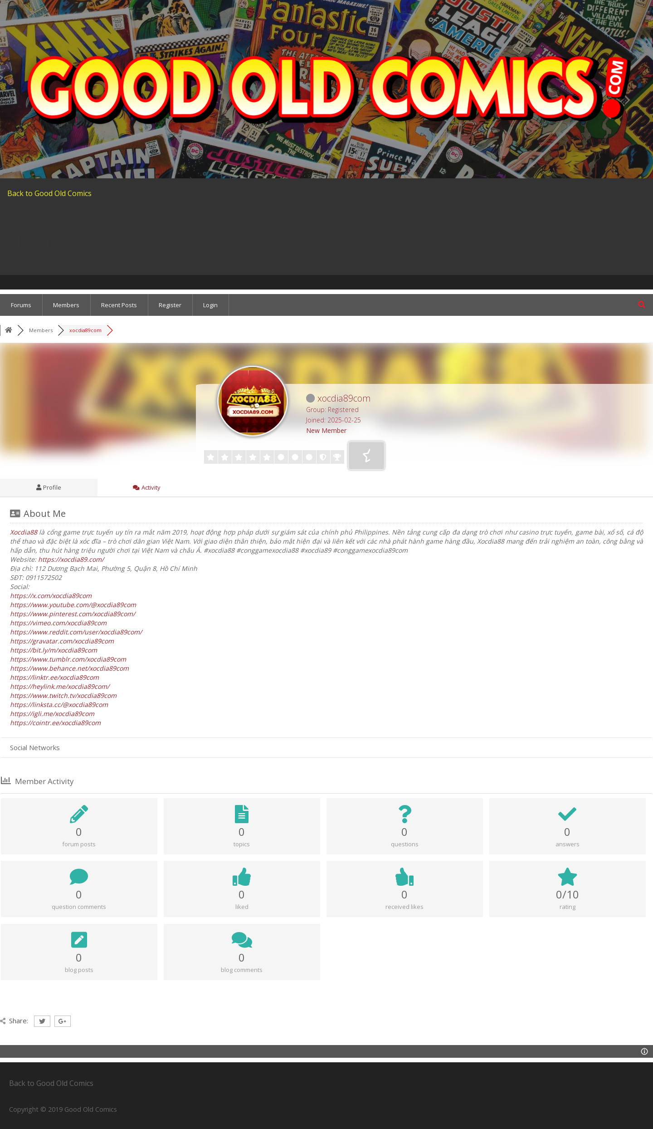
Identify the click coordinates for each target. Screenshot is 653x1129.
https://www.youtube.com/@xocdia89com (73, 604)
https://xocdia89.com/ (71, 559)
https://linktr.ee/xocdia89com (54, 677)
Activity (147, 487)
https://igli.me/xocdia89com (52, 713)
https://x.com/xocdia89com (51, 595)
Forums (21, 305)
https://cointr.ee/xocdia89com (55, 722)
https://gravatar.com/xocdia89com (62, 641)
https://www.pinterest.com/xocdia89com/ (72, 613)
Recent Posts (119, 305)
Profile (48, 487)
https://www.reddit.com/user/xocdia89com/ (76, 632)
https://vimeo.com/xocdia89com (58, 622)
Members (66, 305)
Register (170, 305)
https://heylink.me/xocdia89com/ (59, 686)
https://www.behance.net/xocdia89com (69, 668)
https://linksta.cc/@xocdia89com (59, 704)
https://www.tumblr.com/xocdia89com (68, 659)
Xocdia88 (23, 532)
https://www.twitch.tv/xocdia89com (63, 695)
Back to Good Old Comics (49, 193)
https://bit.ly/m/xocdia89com (53, 650)
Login (210, 305)
